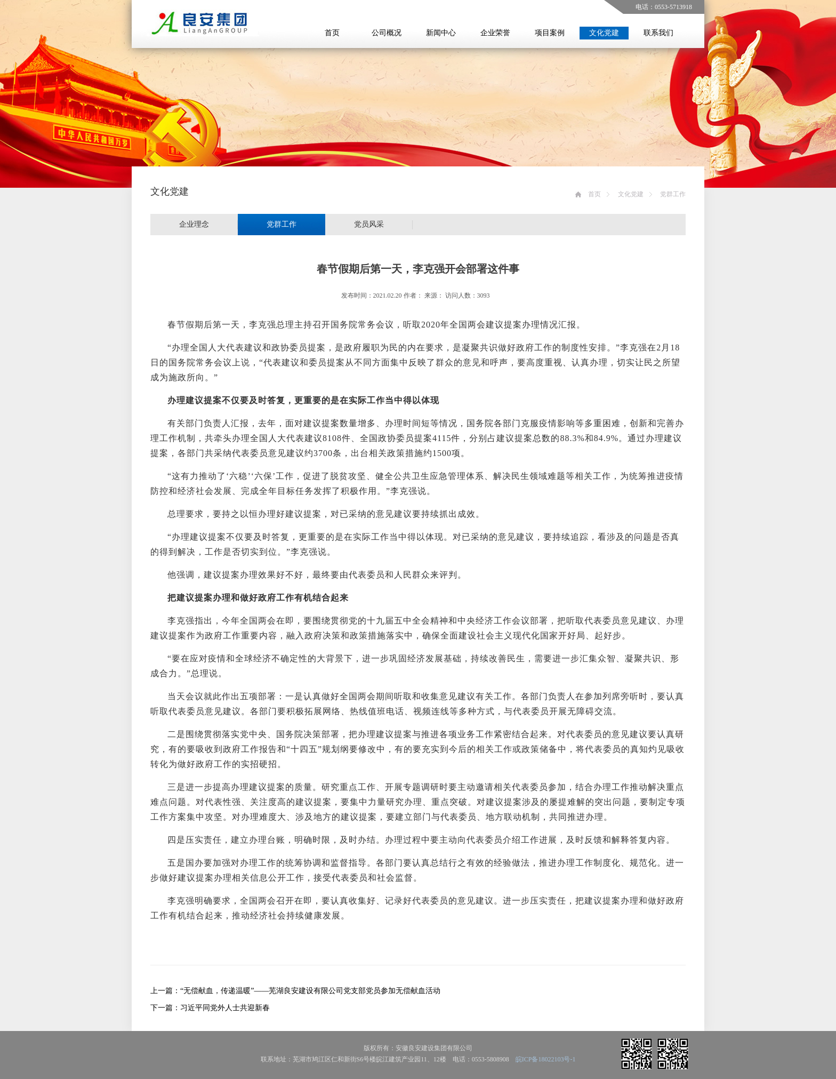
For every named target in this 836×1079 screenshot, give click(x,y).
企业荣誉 (495, 33)
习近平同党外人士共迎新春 (225, 1008)
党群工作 (673, 194)
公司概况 (386, 33)
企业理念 (194, 224)
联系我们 (658, 33)
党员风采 (369, 224)
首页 (332, 33)
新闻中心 (441, 33)
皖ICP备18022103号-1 (546, 1059)
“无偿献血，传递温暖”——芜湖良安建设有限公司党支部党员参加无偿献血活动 (310, 991)
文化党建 (604, 33)
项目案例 (550, 33)
